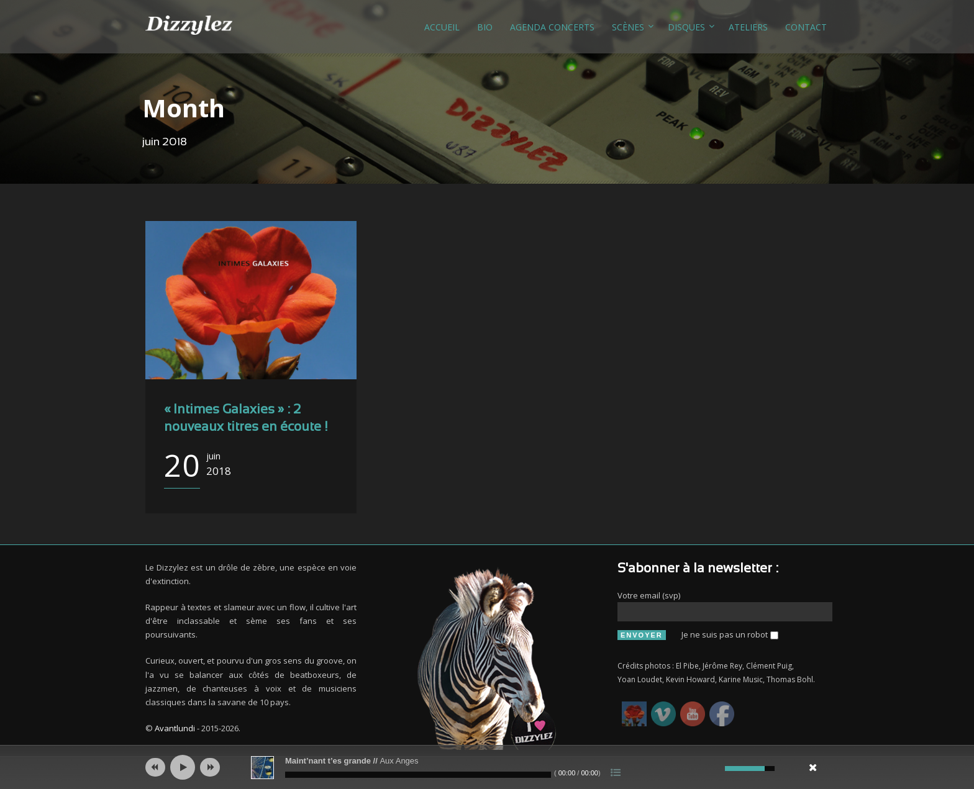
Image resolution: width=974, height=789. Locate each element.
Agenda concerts (552, 27)
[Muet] (714, 768)
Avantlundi (175, 728)
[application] (487, 767)
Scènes (628, 27)
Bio (485, 27)
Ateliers (748, 27)
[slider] (418, 775)
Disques (686, 27)
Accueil (442, 27)
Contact (806, 27)
